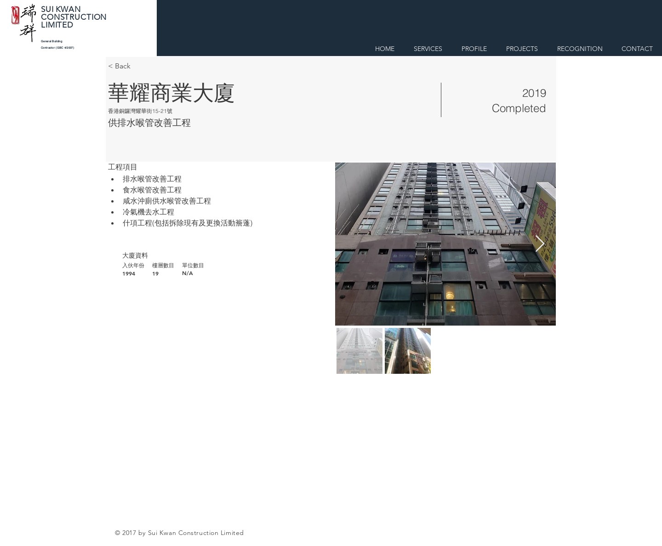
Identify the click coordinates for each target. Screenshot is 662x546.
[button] (474, 47)
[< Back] (140, 66)
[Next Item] (540, 244)
